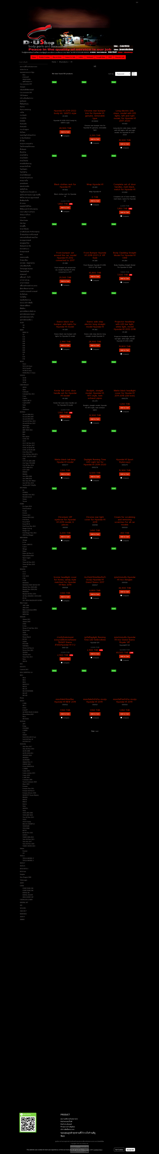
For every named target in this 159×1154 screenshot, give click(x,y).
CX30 (24, 580)
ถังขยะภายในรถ (25, 214)
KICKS (25, 639)
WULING (23, 908)
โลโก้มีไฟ (23, 297)
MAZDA (22, 569)
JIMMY (22, 919)
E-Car (24, 542)
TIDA (24, 632)
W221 (24, 364)
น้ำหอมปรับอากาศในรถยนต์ (29, 234)
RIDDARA (23, 914)
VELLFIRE (26, 828)
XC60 (24, 380)
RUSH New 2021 (28, 833)
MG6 (24, 682)
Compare (66, 136)
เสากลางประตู (24, 280)
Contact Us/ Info (70, 57)
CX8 (24, 578)
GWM (22, 886)
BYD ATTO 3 (24, 868)
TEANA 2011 (27, 654)
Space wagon (26, 558)
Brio (24, 434)
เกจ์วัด (22, 112)
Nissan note (26, 630)
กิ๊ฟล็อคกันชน (24, 104)
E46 (24, 343)
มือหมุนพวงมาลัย (25, 246)
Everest (25, 513)
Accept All (130, 1150)
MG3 (21, 675)
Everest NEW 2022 (28, 517)
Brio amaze (26, 436)
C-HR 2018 (26, 777)
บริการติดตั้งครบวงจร (67, 1129)
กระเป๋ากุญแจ (24, 129)
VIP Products (24, 95)
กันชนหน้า (23, 126)
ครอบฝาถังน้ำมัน (25, 166)
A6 (23, 327)
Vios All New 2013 (28, 817)
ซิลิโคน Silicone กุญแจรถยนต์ (29, 197)
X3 (23, 334)
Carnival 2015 (24, 669)
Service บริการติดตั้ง (26, 303)
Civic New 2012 (27, 452)
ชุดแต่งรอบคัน (24, 186)
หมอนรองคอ (27, 79)
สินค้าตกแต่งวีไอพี (66, 1121)
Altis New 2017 (27, 746)
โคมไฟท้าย (23, 172)
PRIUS (25, 802)
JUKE (24, 624)
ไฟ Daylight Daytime (26, 268)
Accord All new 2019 (29, 423)
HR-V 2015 (26, 428)
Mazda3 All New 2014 (29, 594)
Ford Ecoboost (27, 508)
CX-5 (24, 574)
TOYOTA (23, 744)
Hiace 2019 (26, 784)
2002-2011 (26, 607)
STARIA (25, 492)
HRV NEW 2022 (28, 430)
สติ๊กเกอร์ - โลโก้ (25, 277)
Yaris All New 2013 (28, 839)
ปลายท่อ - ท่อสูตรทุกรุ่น (27, 263)
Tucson (25, 501)
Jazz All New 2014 (28, 483)
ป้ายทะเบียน (24, 260)
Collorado (25, 392)
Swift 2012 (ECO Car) (29, 737)
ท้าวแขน (23, 203)
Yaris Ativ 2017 (27, 841)
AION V (22, 916)
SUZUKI (22, 721)
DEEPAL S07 (24, 902)
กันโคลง (22, 132)
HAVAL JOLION (28, 895)
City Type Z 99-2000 (29, 463)
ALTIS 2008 (26, 751)
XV (24, 853)
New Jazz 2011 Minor (29, 481)
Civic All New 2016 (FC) (30, 454)
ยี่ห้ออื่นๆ (22, 308)
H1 (23, 490)
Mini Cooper (24, 603)
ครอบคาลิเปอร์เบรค (26, 178)
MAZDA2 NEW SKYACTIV (31, 585)
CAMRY (25, 768)
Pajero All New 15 (28, 553)
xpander (25, 566)
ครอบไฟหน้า (24, 158)
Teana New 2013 (28, 657)
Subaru (22, 848)
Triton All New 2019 (29, 564)
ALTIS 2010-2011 (28, 753)
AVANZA (25, 757)
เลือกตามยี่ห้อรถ (25, 305)
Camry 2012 (26, 771)
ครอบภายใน (24, 180)
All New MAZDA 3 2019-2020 (32, 596)
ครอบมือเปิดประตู (25, 163)
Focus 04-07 (26, 522)
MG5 (24, 680)
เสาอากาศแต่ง (24, 283)
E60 (24, 341)
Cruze (24, 396)
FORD (22, 504)
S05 (21, 905)
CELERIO (26, 728)
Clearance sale (119, 57)
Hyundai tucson (27, 497)
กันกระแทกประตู (25, 109)
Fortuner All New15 (28, 791)
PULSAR (25, 643)
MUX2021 (26, 719)
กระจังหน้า (23, 115)
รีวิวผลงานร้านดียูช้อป (68, 1127)
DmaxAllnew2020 (28, 714)
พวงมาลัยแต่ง (24, 229)
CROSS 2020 (27, 764)
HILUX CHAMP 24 (29, 824)
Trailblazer (26, 409)
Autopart (22, 87)
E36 (24, 337)
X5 (23, 354)
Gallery (81, 57)
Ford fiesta (26, 519)
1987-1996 (26, 605)
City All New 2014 (28, 465)
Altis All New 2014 (28, 749)
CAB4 (24, 703)
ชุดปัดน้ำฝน (24, 189)
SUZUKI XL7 (27, 741)
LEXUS (25, 835)
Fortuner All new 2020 (29, 793)
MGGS (25, 686)
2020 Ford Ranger (28, 535)
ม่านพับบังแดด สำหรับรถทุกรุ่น (30, 232)
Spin (24, 407)
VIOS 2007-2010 (28, 815)
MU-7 (24, 705)
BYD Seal (23, 871)
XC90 (24, 378)
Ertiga (24, 726)
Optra (24, 389)
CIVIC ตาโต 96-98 (28, 447)
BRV (24, 432)
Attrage (25, 540)
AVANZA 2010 (27, 755)
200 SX (25, 661)
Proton (22, 698)
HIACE (25, 799)
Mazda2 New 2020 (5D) (30, 589)
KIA (21, 664)
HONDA (22, 412)
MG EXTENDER (28, 691)
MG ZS (25, 689)
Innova (25, 804)
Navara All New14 (28, 648)
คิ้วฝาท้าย (23, 152)
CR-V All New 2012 (29, 443)
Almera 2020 (26, 621)
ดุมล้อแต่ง (23, 101)
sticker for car (24, 69)
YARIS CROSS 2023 (29, 846)
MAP (110, 57)
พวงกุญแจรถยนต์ (25, 240)
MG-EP (25, 693)
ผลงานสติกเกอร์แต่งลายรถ (69, 1119)
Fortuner (25, 786)
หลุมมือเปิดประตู (25, 300)
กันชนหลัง (23, 124)
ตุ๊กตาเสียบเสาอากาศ (26, 288)
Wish (24, 806)
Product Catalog (44, 57)
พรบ (24, 75)
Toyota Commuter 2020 (30, 782)
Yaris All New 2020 (28, 844)
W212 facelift (27, 368)
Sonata (25, 499)
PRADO (25, 797)
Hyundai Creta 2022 (29, 494)
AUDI (22, 322)
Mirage (25, 549)
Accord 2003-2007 (28, 416)
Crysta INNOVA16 (28, 766)
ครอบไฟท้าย (24, 155)
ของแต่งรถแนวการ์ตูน (27, 72)
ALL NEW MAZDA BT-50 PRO (32, 600)
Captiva (25, 398)
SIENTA (25, 808)
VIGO (24, 819)
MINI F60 (26, 614)
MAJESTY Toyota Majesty (31, 795)
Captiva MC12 (27, 400)
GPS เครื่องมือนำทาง (26, 98)
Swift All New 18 (28, 739)
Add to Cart (65, 132)
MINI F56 (26, 612)
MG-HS (25, 695)
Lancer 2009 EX (27, 544)
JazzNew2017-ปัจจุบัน (29, 485)
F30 (24, 359)
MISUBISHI (24, 537)
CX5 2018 (26, 576)
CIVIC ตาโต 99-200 (29, 450)
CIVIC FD (26, 439)
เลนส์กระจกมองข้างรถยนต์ (28, 291)
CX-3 (24, 571)
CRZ (24, 458)
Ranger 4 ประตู (27, 528)
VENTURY (26, 826)
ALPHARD (26, 760)
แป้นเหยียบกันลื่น (25, 266)
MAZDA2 (26, 583)
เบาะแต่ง (23, 217)
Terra (24, 659)
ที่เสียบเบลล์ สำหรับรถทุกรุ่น (29, 209)
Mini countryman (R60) (30, 610)
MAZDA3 (26, 591)
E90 (24, 352)
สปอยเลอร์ (23, 274)
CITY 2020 (26, 470)
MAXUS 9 (26, 684)
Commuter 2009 (27, 779)
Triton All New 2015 (29, 562)
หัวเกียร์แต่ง (23, 294)
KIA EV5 (23, 666)
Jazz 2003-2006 (27, 476)
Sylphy (25, 641)
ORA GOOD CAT (28, 897)
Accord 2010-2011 (28, 419)
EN (136, 2)
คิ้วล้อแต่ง (23, 149)
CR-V (24, 441)
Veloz (24, 810)
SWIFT (25, 735)
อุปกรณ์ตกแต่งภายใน (27, 317)
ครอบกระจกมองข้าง (26, 143)
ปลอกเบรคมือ (24, 257)
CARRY (25, 730)
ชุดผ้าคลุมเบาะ (27, 81)
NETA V (22, 863)
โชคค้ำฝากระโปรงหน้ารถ (28, 192)
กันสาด (22, 107)
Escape (25, 511)
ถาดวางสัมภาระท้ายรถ (27, 212)
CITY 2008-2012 (28, 467)
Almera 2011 (26, 619)
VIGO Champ (27, 821)
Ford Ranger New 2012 (29, 533)
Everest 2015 (26, 515)
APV (24, 724)
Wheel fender (24, 220)
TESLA (22, 856)
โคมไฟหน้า (23, 169)
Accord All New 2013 (29, 421)
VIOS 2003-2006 (28, 813)
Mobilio (25, 474)
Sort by (111, 74)
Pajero (24, 551)
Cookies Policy (97, 1150)
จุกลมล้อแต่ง (24, 183)
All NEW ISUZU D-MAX (30, 712)
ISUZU (22, 701)
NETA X (22, 866)
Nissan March (27, 637)
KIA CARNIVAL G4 (26, 672)
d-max (24, 708)
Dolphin (22, 874)
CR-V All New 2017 (29, 445)
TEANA (25, 652)
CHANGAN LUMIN (26, 899)
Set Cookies (119, 1150)
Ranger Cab (26, 530)
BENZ (22, 361)
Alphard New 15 (27, 762)
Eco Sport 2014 (27, 506)
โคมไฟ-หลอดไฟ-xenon (27, 146)
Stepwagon (26, 425)
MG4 (24, 678)
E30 (24, 339)
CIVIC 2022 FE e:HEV (29, 456)
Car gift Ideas (100, 57)
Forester (25, 851)
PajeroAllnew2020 (28, 555)
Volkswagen (23, 880)
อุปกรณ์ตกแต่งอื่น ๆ (26, 320)
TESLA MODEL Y (28, 858)
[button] (128, 57)
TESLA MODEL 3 (28, 860)
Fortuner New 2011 (28, 788)
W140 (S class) (27, 370)
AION (22, 883)
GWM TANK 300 (28, 888)
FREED (25, 472)
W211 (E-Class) (27, 366)
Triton (24, 560)
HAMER (22, 121)
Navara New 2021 (28, 650)
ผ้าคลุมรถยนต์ (24, 251)
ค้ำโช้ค (22, 141)
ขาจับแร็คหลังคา (25, 138)
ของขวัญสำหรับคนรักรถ (28, 135)
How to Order (57, 57)
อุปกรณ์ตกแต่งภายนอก (27, 314)
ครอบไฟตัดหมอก (25, 175)
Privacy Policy (85, 1150)
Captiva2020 (26, 403)
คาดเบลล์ (26, 77)
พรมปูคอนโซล (24, 243)
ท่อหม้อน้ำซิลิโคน (25, 206)
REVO (25, 830)
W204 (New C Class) (29, 373)
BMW (22, 330)
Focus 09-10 (26, 524)
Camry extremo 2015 (29, 773)
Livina (24, 626)
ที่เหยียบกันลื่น (24, 200)
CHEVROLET (24, 385)
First (92, 731)
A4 (23, 325)
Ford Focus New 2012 (29, 526)
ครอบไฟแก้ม (24, 161)
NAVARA (25, 646)
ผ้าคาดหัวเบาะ (24, 249)
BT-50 (24, 598)
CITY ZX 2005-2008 (29, 461)
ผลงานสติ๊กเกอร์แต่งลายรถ (28, 66)
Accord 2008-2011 (28, 414)
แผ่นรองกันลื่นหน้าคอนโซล (29, 237)
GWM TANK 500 (28, 890)
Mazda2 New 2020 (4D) (30, 587)
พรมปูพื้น (23, 226)
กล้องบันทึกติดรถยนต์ (27, 89)
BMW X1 (25, 332)
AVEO (24, 387)
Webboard (90, 57)
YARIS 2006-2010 (28, 837)
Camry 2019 (26, 775)
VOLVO (22, 375)
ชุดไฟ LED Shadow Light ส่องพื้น (30, 195)
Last (97, 731)
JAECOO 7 (23, 911)
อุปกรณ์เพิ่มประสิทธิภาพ (27, 311)
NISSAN (22, 617)
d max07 (25, 710)
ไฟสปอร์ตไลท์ (24, 271)
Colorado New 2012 (29, 394)
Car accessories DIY (26, 84)
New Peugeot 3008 (25, 877)
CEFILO (25, 635)
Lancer (25, 547)
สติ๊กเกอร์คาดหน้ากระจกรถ (28, 286)
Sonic (24, 405)
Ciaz (24, 732)
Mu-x (24, 716)
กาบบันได (23, 118)
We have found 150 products (62, 74)
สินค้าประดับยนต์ (66, 1124)
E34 (24, 357)
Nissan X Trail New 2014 (30, 628)
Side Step (23, 223)
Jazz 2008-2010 (27, 478)
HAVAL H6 (26, 892)
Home (34, 57)
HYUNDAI (23, 488)
